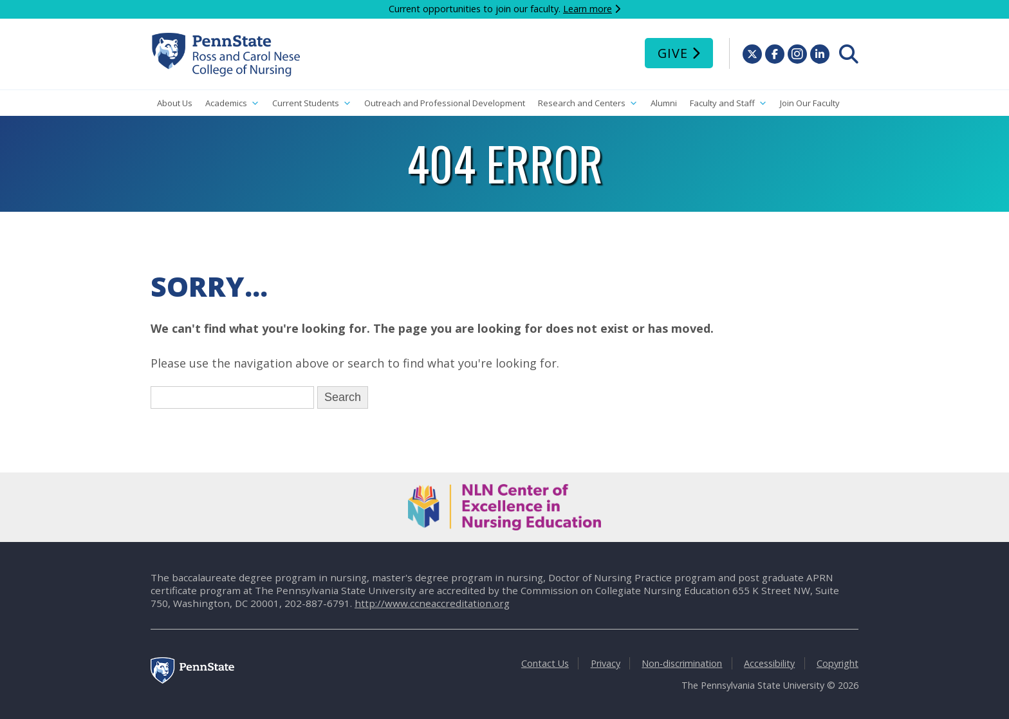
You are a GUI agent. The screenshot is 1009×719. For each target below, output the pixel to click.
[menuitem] (848, 54)
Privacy (605, 663)
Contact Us (545, 663)
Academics (232, 103)
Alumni (664, 103)
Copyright (837, 663)
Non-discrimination (682, 663)
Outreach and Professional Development (444, 103)
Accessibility (769, 663)
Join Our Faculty (810, 103)
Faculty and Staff (728, 103)
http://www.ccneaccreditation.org (432, 603)
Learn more (587, 9)
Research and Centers (588, 103)
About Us (174, 103)
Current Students (311, 103)
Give (673, 53)
